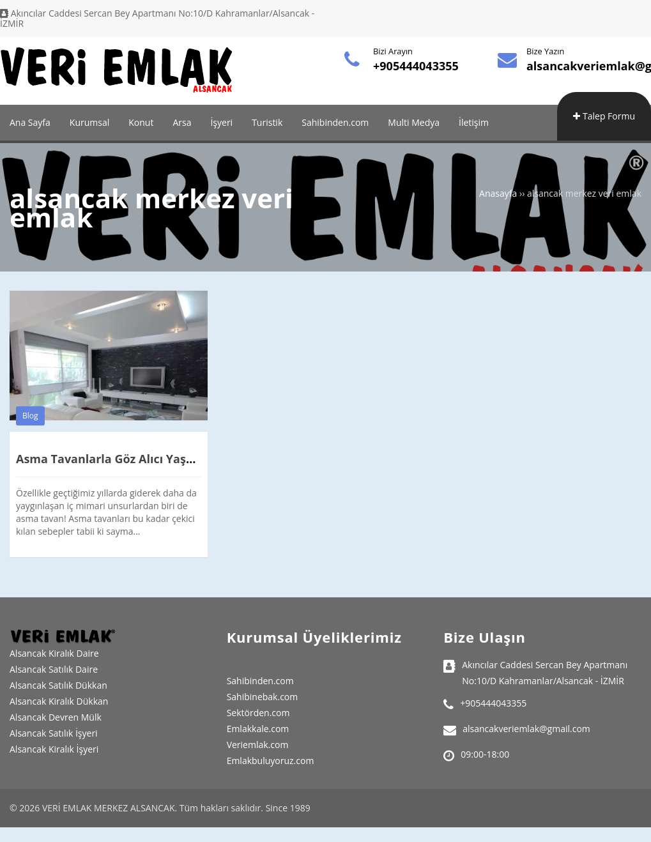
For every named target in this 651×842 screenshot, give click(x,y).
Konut (140, 122)
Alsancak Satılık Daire (54, 669)
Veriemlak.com (258, 745)
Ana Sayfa (30, 122)
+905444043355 (416, 65)
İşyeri (221, 122)
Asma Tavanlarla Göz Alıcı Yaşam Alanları (134, 458)
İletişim (474, 122)
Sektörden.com (258, 713)
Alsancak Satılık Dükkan (58, 685)
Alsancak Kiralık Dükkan (59, 701)
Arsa (181, 122)
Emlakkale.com (258, 729)
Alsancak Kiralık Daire (54, 653)
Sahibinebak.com (262, 697)
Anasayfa (498, 193)
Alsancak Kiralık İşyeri (54, 749)
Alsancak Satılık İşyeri (54, 733)
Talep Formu (604, 116)
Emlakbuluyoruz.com (270, 760)
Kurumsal (89, 122)
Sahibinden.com (335, 122)
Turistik (267, 122)
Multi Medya (414, 122)
